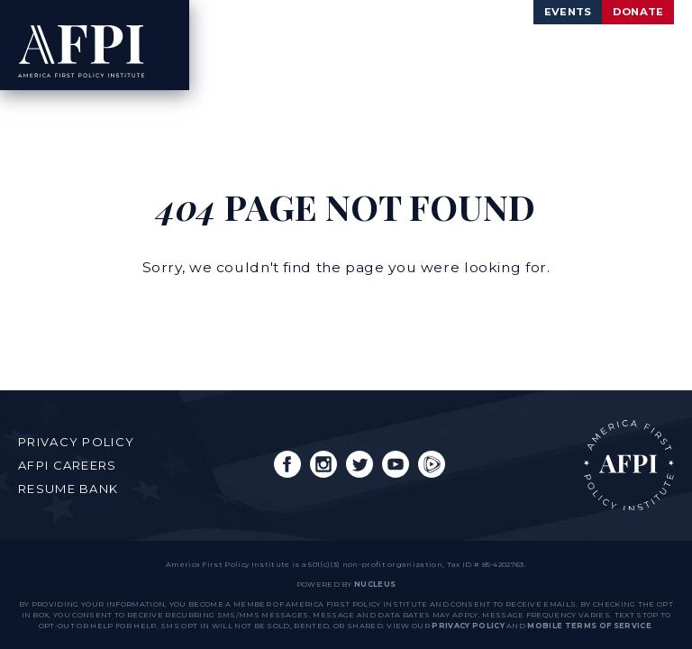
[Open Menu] (642, 46)
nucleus (375, 584)
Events (541, 13)
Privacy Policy (76, 441)
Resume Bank (68, 488)
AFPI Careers (67, 465)
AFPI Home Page (629, 465)
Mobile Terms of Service (589, 625)
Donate (628, 13)
